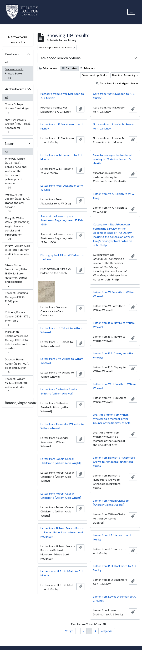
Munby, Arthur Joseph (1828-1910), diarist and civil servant (17, 202)
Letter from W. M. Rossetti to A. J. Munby (61, 157)
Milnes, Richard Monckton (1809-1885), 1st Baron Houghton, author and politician (16, 275)
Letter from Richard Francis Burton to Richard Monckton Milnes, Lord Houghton (62, 532)
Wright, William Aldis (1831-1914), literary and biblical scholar (17, 252)
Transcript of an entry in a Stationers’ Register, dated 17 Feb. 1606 (61, 220)
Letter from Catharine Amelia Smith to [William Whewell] (58, 391)
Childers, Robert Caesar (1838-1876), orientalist (17, 318)
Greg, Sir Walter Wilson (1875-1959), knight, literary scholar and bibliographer (17, 228)
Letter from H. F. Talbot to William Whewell (61, 330)
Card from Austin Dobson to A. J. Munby (114, 96)
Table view (87, 68)
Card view (69, 68)
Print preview (48, 68)
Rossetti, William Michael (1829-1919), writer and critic (17, 385)
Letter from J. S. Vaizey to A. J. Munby (112, 537)
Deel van (12, 54)
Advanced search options (60, 58)
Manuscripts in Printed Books (14, 73)
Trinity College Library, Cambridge (17, 108)
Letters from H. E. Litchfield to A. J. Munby (62, 573)
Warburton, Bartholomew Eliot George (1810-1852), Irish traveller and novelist (17, 342)
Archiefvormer (16, 89)
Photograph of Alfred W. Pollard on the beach (62, 257)
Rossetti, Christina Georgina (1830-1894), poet (16, 299)
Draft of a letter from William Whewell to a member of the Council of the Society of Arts (111, 419)
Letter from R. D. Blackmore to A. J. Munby (114, 568)
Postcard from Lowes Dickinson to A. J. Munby (62, 96)
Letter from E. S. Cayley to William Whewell (114, 355)
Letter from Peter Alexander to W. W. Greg (61, 188)
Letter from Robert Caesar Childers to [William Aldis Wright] (60, 461)
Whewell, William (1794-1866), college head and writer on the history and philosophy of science (16, 173)
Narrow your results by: (17, 39)
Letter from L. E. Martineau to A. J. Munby (61, 126)
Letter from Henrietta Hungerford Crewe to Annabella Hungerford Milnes (114, 462)
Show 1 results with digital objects (117, 83)
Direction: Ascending (124, 75)
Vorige (69, 631)
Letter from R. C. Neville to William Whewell (114, 325)
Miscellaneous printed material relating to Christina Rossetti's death (112, 159)
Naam (9, 143)
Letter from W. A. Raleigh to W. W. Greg (114, 196)
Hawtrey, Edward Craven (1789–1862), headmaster (18, 125)
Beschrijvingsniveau (19, 402)
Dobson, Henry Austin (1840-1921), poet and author (17, 365)
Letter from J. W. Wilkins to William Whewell (61, 361)
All (6, 62)
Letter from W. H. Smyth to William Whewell (114, 386)
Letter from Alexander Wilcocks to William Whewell (62, 426)
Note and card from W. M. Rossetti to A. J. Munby (114, 126)
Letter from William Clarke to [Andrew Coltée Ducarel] (111, 503)
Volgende (107, 631)
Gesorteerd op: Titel (93, 75)
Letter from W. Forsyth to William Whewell (113, 294)
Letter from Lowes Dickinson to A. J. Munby (114, 599)
